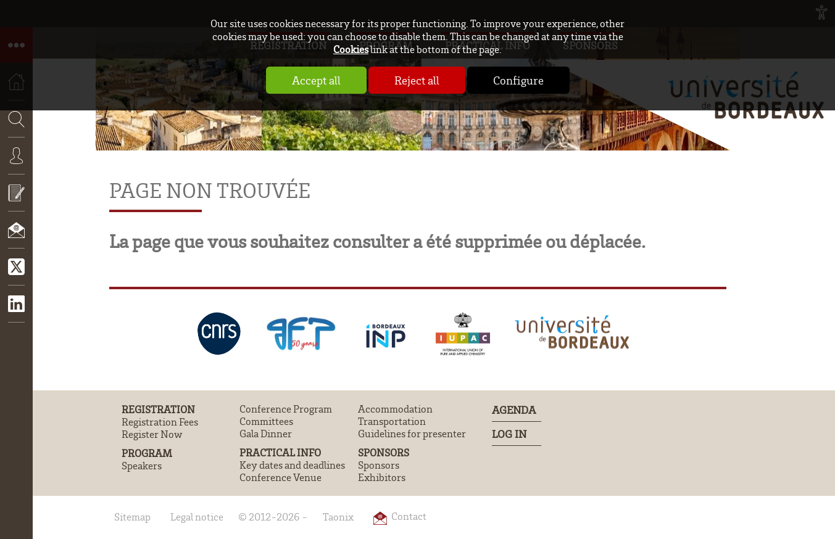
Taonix (338, 517)
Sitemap (132, 517)
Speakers (142, 465)
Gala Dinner (265, 433)
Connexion (16, 164)
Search (12, 155)
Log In (509, 433)
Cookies (350, 49)
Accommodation (395, 409)
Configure (518, 80)
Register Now (152, 434)
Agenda (514, 409)
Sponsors (383, 452)
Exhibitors (381, 477)
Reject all (416, 80)
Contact (16, 238)
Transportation (392, 421)
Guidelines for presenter (412, 433)
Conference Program (285, 409)
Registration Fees (160, 422)
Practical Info (280, 452)
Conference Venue (280, 477)
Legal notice (196, 517)
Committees (266, 421)
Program (147, 452)
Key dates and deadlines (292, 465)
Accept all (316, 80)
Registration (158, 409)
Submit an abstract (16, 201)
